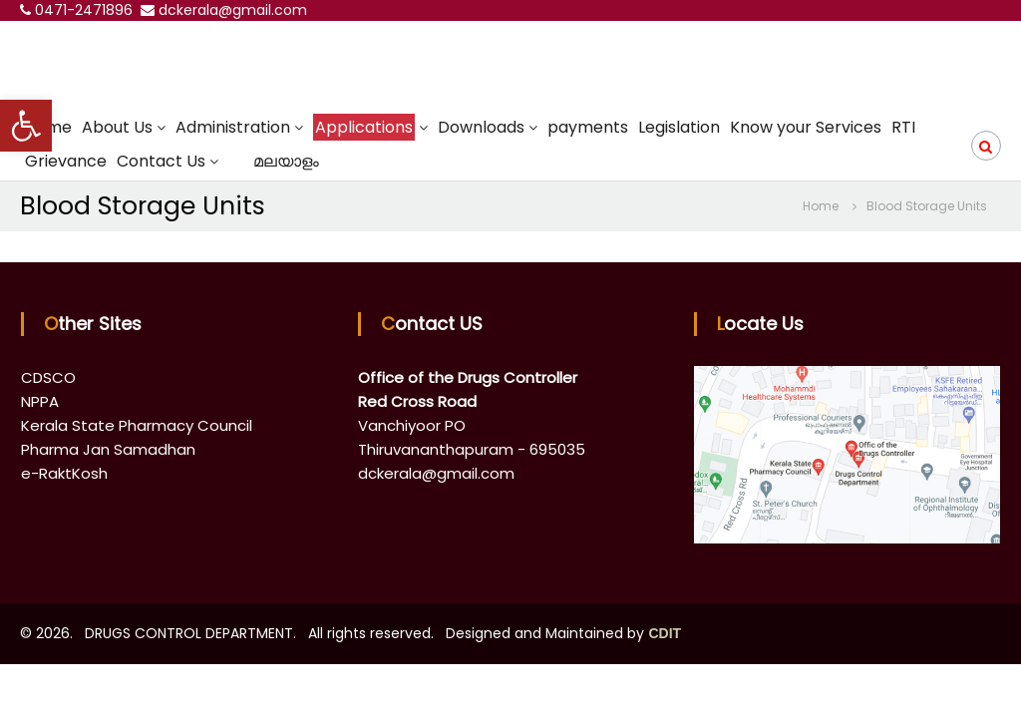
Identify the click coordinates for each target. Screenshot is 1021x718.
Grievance (66, 161)
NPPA (40, 401)
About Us (117, 127)
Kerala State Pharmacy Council (136, 425)
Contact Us (161, 161)
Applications (364, 127)
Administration (232, 127)
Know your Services (805, 127)
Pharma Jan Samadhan (108, 449)
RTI (903, 127)
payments (587, 127)
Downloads (481, 127)
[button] (26, 126)
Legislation (679, 127)
